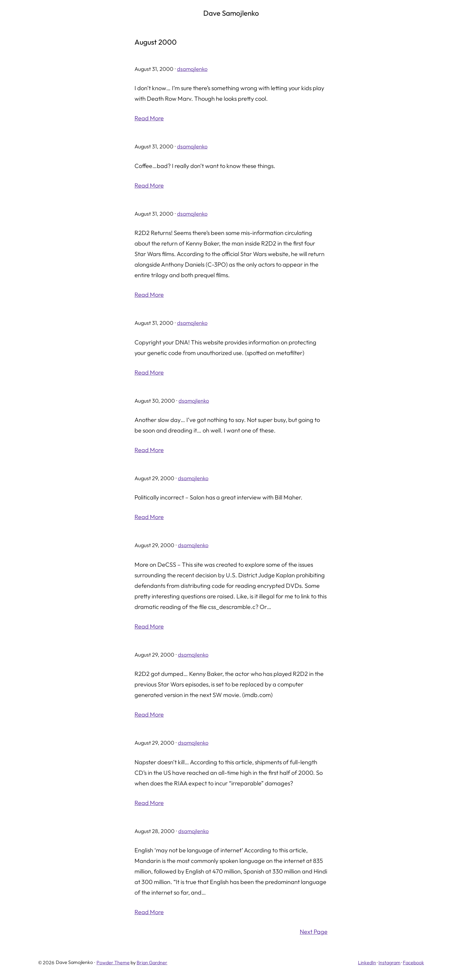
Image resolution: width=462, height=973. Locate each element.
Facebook (413, 960)
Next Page (314, 929)
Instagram (389, 960)
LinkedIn (367, 960)
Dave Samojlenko (231, 12)
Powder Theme (113, 960)
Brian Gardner (152, 960)
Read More (149, 118)
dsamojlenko (192, 68)
